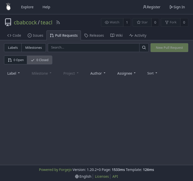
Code (14, 35)
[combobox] (14, 73)
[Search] (144, 47)
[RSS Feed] (58, 22)
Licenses (102, 176)
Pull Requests (64, 35)
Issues (35, 35)
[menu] (152, 72)
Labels (13, 47)
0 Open (16, 60)
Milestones (33, 47)
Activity (137, 35)
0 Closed (40, 60)
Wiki (116, 35)
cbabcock (25, 22)
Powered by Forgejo (55, 169)
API (115, 176)
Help (46, 7)
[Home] (8, 7)
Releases (94, 35)
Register (151, 7)
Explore (27, 7)
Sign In (177, 7)
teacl (47, 22)
